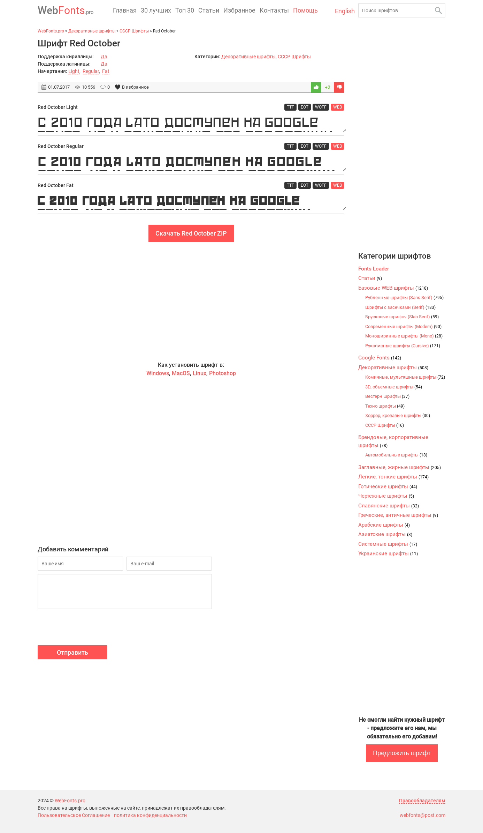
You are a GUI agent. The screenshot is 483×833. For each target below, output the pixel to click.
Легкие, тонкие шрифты (393, 477)
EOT (304, 107)
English (345, 11)
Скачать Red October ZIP (191, 233)
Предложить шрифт (401, 753)
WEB (337, 107)
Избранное (239, 10)
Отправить (72, 652)
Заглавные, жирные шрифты (399, 467)
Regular (91, 71)
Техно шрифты (385, 406)
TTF (290, 107)
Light (73, 71)
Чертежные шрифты (386, 496)
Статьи (208, 10)
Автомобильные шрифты (396, 455)
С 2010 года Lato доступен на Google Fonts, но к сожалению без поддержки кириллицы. (191, 123)
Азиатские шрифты (385, 534)
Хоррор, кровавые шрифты (397, 415)
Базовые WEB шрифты (393, 288)
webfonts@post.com (422, 815)
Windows (157, 373)
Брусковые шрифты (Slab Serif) (402, 316)
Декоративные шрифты (248, 56)
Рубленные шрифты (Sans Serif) (404, 297)
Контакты (274, 10)
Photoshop (222, 373)
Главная (125, 10)
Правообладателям (422, 800)
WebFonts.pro (70, 800)
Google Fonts (379, 358)
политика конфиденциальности (150, 815)
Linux (199, 373)
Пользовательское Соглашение (74, 815)
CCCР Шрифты (294, 56)
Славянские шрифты (388, 506)
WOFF (321, 107)
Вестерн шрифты (387, 396)
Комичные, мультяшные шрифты (405, 377)
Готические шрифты (387, 486)
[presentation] (91, 628)
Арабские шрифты (384, 525)
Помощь (305, 10)
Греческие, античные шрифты (398, 515)
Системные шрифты (387, 544)
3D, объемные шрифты (393, 386)
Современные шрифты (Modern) (403, 326)
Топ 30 (184, 10)
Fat (105, 71)
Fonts (66, 10)
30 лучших (156, 10)
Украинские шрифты (388, 553)
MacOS (181, 373)
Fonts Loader (373, 269)
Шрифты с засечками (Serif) (400, 307)
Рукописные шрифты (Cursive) (402, 345)
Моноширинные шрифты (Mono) (404, 336)
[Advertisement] (191, 301)
